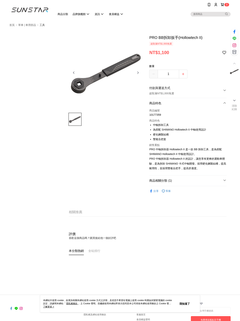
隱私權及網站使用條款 (95, 314)
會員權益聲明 (143, 319)
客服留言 (141, 314)
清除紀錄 (234, 107)
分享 (154, 191)
